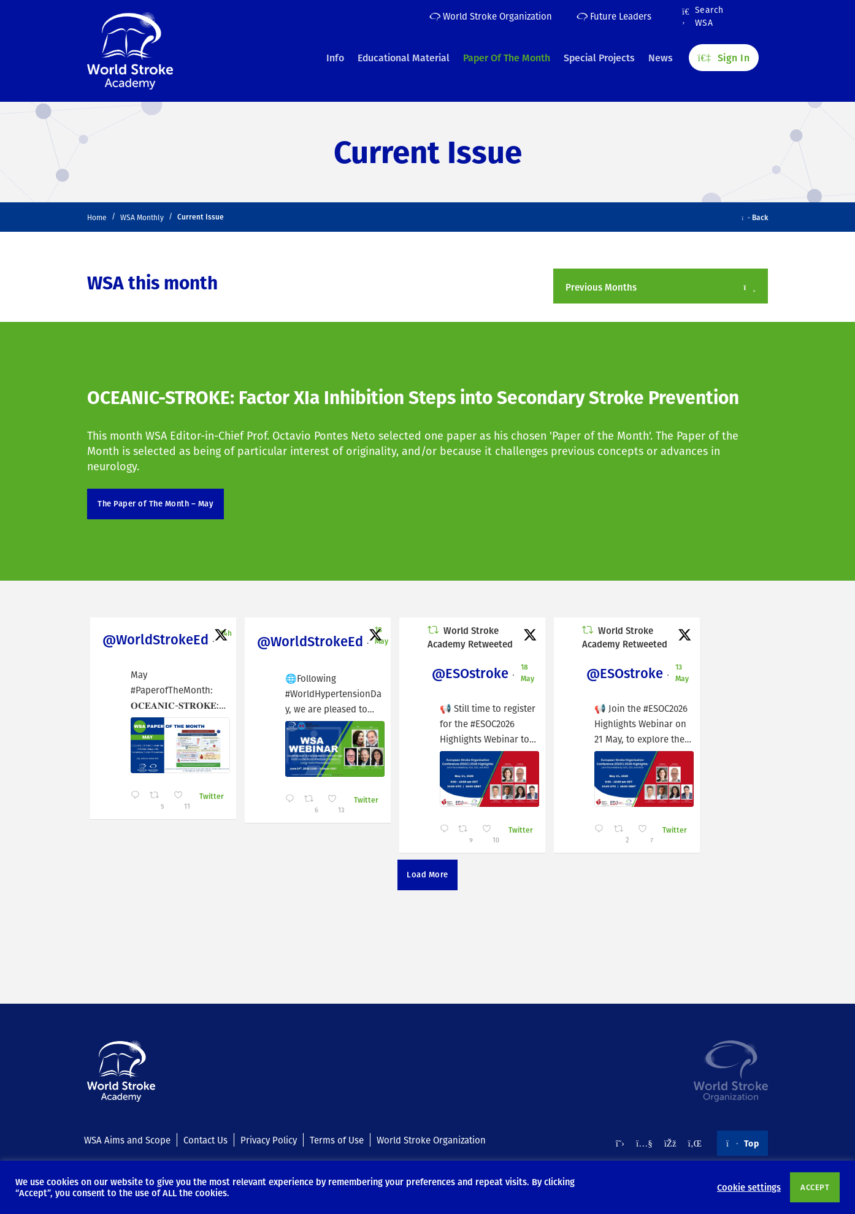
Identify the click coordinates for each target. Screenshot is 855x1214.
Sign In (724, 55)
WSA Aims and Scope (127, 1140)
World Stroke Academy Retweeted (464, 637)
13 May (672, 672)
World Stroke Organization (490, 16)
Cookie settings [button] (749, 1187)
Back (755, 217)
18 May (378, 635)
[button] (660, 286)
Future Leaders (614, 16)
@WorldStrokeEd (155, 639)
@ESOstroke (462, 673)
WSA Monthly (142, 217)
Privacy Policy (268, 1140)
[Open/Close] (750, 287)
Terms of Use (337, 1140)
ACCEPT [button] (814, 1187)
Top (742, 1143)
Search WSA (703, 16)
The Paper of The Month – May (155, 503)
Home (97, 217)
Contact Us (205, 1140)
